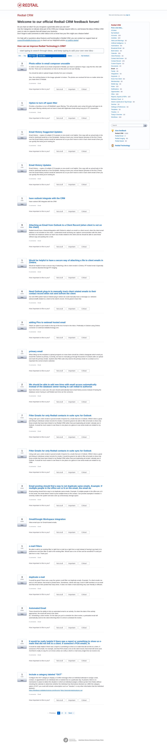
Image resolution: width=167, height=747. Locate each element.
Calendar (114, 53)
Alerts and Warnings (117, 40)
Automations (115, 46)
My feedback (85, 56)
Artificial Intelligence (117, 43)
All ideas (113, 30)
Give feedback (120, 131)
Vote (22, 69)
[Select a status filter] (73, 56)
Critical (86, 89)
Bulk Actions (115, 51)
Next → (71, 713)
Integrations (115, 74)
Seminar (113, 104)
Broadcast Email (116, 48)
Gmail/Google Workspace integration (47, 519)
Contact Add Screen (117, 58)
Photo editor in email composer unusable (49, 63)
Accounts (114, 35)
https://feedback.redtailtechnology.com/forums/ (44, 690)
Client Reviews (115, 56)
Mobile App (114, 84)
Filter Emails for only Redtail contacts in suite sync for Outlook (60, 415)
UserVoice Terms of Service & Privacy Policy (91, 740)
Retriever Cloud (116, 99)
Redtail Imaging (120, 138)
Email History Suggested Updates (45, 132)
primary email (36, 351)
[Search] (145, 125)
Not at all (60, 89)
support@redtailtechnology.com (28, 40)
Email (39, 83)
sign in (128, 15)
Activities (114, 38)
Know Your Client (116, 79)
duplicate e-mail (37, 577)
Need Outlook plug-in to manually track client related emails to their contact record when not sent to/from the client (62, 292)
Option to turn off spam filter (43, 103)
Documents (114, 66)
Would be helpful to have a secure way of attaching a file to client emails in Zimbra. (66, 261)
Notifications (115, 89)
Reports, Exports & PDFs (119, 97)
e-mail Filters (35, 546)
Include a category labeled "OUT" (45, 674)
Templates (114, 109)
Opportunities (115, 91)
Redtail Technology (122, 145)
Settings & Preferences (118, 107)
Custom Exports (116, 63)
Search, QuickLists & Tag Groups (121, 102)
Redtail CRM (119, 133)
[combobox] (128, 125)
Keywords (114, 76)
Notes (113, 86)
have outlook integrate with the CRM (47, 198)
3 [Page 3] (65, 713)
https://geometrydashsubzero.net (71, 690)
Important (72, 89)
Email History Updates (40, 165)
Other (113, 94)
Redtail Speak (119, 141)
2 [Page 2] (62, 713)
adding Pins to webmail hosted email (47, 322)
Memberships (115, 81)
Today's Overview (116, 114)
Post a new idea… (117, 28)
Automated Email (37, 608)
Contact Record (116, 61)
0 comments (32, 83)
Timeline (113, 112)
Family (113, 71)
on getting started (72, 40)
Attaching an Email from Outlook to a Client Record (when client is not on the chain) (65, 226)
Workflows (114, 117)
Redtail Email (119, 136)
